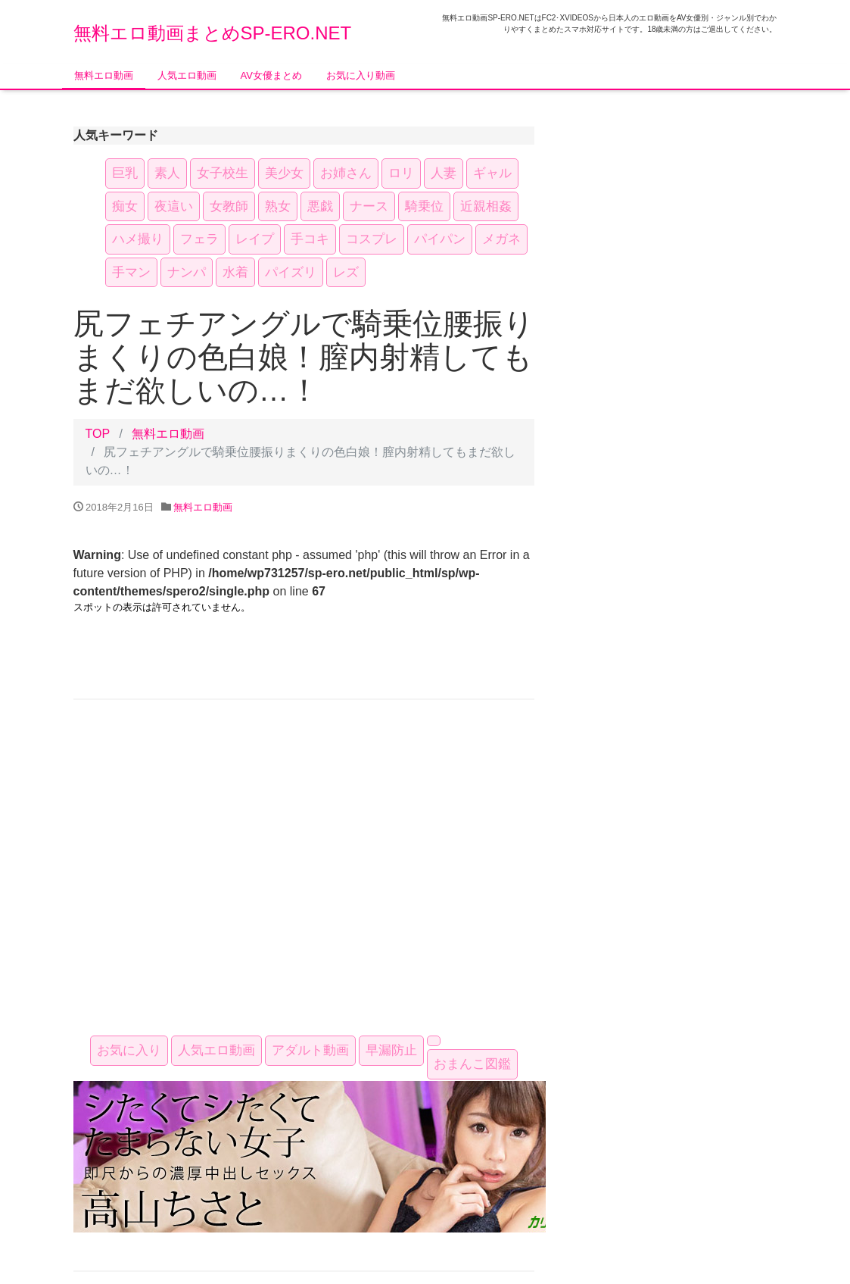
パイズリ (290, 272)
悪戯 (320, 206)
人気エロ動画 (186, 75)
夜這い (173, 206)
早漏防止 (391, 1050)
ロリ (401, 173)
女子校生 (222, 173)
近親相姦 (486, 206)
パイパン (439, 239)
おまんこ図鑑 (472, 1064)
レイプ (254, 239)
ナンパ (186, 272)
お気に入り (129, 1050)
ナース (369, 206)
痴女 (125, 206)
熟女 (278, 206)
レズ (346, 272)
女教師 (229, 206)
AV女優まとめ (271, 75)
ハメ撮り (137, 239)
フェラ (199, 239)
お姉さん (346, 173)
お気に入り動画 (360, 75)
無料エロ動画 (103, 75)
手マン (131, 272)
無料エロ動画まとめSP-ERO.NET (212, 33)
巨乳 (125, 173)
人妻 (443, 173)
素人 (167, 173)
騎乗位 (424, 206)
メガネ (501, 239)
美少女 (284, 173)
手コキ (310, 239)
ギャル (492, 173)
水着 (235, 272)
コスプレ (371, 239)
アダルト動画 (310, 1050)
